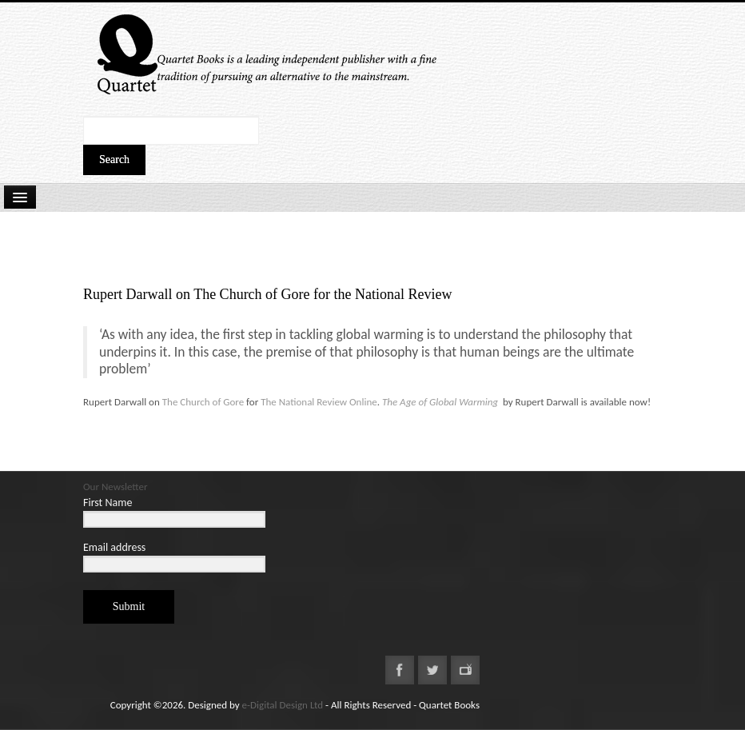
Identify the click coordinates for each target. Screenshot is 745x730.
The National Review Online (319, 402)
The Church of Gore (202, 402)
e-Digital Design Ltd (283, 705)
